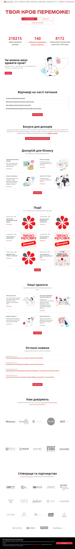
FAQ (54, 1)
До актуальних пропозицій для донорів (37, 138)
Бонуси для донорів (37, 22)
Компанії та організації (26, 476)
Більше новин (37, 384)
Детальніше (9, 168)
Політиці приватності (36, 544)
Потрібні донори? (42, 1)
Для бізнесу (22, 1)
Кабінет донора (70, 1)
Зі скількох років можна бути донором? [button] (15, 98)
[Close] (64, 543)
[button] (57, 2)
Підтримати (62, 1)
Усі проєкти (37, 333)
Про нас (17, 1)
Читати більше (37, 114)
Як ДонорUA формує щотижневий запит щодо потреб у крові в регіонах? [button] (23, 108)
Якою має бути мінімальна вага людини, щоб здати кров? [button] (20, 101)
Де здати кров (33, 1)
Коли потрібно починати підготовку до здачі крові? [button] (18, 105)
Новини (28, 1)
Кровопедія (49, 1)
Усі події (37, 270)
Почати (8, 73)
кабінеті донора (52, 133)
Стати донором (29, 19)
